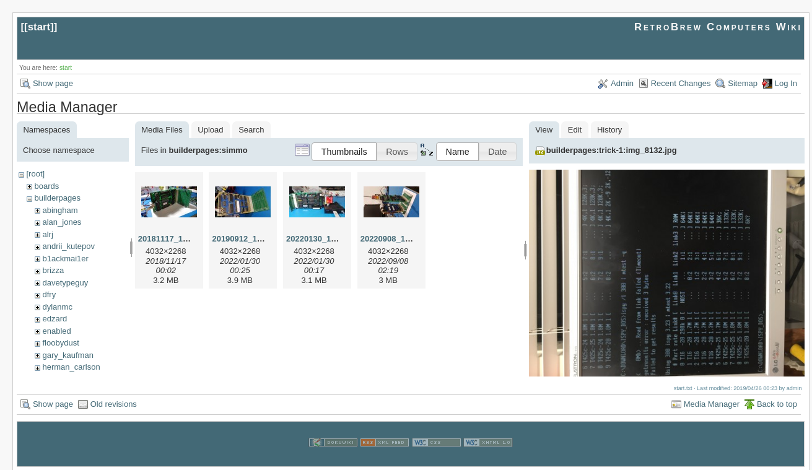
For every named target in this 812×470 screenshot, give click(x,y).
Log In (786, 83)
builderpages (57, 197)
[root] (35, 173)
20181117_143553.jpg (179, 238)
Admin (622, 83)
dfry (49, 294)
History (609, 129)
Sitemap (742, 83)
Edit (575, 129)
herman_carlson (71, 367)
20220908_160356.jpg (401, 238)
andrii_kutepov (68, 246)
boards (46, 186)
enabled (56, 331)
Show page (53, 83)
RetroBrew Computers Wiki (718, 27)
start (39, 27)
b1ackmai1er (65, 258)
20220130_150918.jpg (327, 238)
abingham (59, 210)
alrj (47, 234)
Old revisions (113, 402)
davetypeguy (65, 282)
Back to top (777, 402)
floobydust (60, 342)
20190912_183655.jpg (253, 238)
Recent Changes (681, 83)
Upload (210, 129)
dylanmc (57, 306)
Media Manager (712, 402)
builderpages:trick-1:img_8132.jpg (611, 150)
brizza (53, 270)
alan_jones (61, 222)
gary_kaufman (67, 355)
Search (251, 129)
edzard (54, 318)
